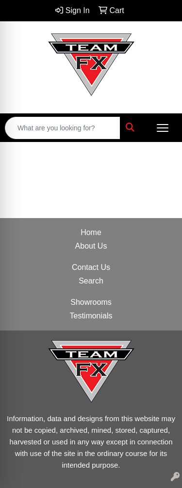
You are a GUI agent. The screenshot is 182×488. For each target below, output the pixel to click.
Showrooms (90, 302)
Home (91, 232)
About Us (91, 246)
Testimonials (90, 316)
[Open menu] (162, 128)
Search (91, 281)
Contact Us (91, 267)
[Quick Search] (62, 128)
